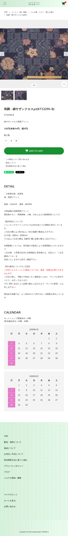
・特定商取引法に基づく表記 (15, 166)
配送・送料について (12, 442)
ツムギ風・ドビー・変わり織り (42, 12)
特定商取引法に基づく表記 (15, 460)
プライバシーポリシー (13, 466)
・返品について (10, 163)
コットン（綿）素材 (19, 12)
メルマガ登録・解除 (12, 478)
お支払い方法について (13, 454)
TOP (6, 12)
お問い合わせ (10, 506)
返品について (10, 448)
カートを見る (10, 501)
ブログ (7, 472)
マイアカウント (10, 495)
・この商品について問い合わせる (16, 159)
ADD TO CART (34, 150)
